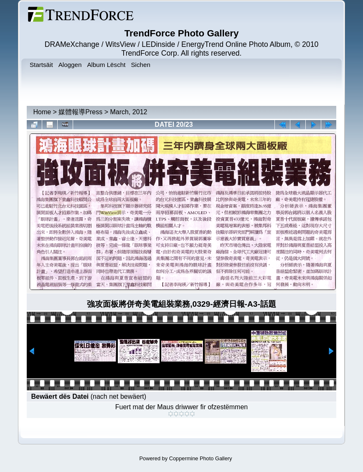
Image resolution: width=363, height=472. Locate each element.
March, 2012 (128, 111)
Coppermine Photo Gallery (200, 458)
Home (42, 111)
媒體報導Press (80, 111)
